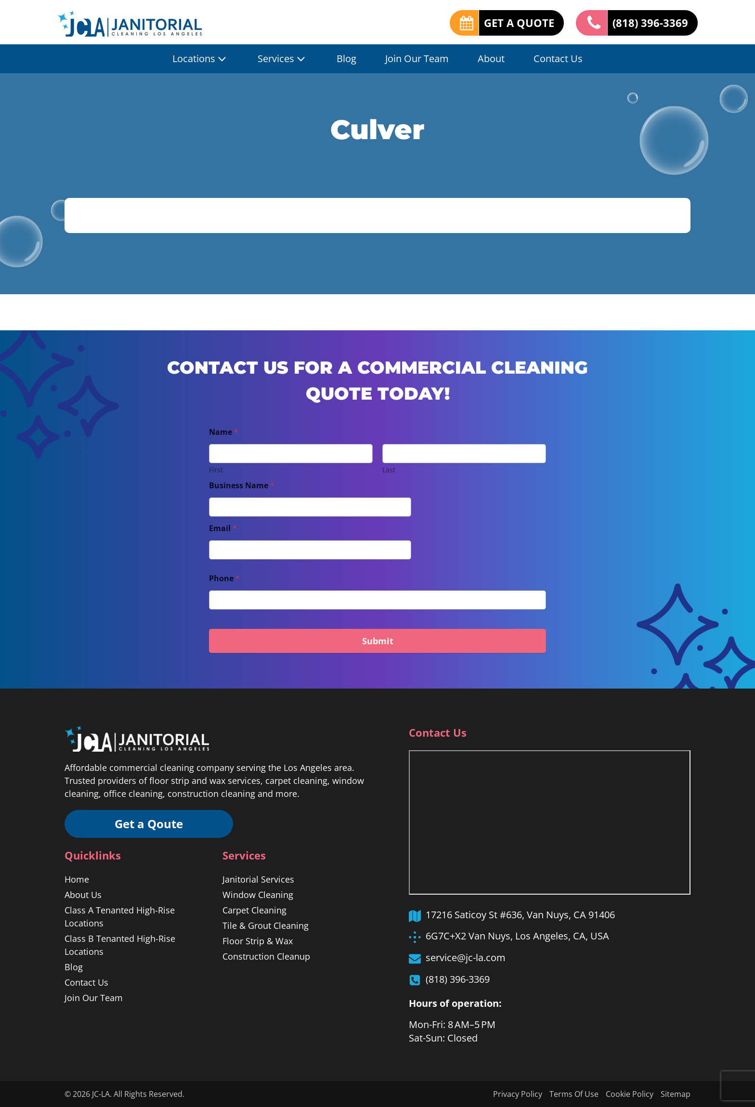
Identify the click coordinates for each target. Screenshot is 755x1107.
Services (283, 58)
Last (388, 470)
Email (223, 528)
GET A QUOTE (519, 22)
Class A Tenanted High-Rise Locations (120, 916)
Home (77, 879)
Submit (377, 641)
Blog (346, 58)
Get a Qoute (149, 824)
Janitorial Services (258, 879)
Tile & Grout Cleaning (265, 925)
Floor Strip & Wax (257, 941)
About (491, 58)
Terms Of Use (574, 1094)
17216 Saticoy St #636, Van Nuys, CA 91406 (520, 914)
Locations (200, 58)
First (216, 470)
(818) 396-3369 (650, 22)
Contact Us (558, 58)
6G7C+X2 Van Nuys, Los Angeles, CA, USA (517, 935)
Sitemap (675, 1094)
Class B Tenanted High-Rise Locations (120, 945)
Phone (224, 578)
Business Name (241, 485)
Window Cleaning (257, 894)
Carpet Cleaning (254, 910)
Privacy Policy (517, 1094)
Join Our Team (417, 58)
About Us (83, 894)
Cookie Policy (629, 1094)
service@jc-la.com (466, 957)
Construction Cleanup (266, 956)
